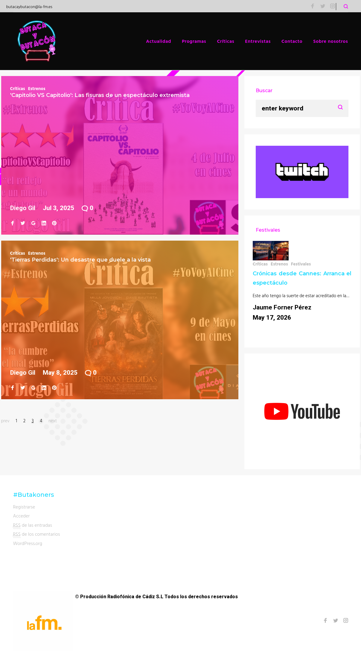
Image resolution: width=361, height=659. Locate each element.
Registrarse (24, 506)
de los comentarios (36, 534)
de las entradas (32, 525)
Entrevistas (258, 41)
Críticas (225, 41)
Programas (194, 41)
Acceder (21, 515)
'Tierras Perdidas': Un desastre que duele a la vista (80, 259)
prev (5, 420)
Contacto (291, 41)
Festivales (301, 263)
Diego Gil (22, 208)
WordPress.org (27, 543)
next (52, 420)
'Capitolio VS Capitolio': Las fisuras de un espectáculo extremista (100, 95)
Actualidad (158, 41)
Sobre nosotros (330, 41)
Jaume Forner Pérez (282, 307)
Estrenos (36, 88)
